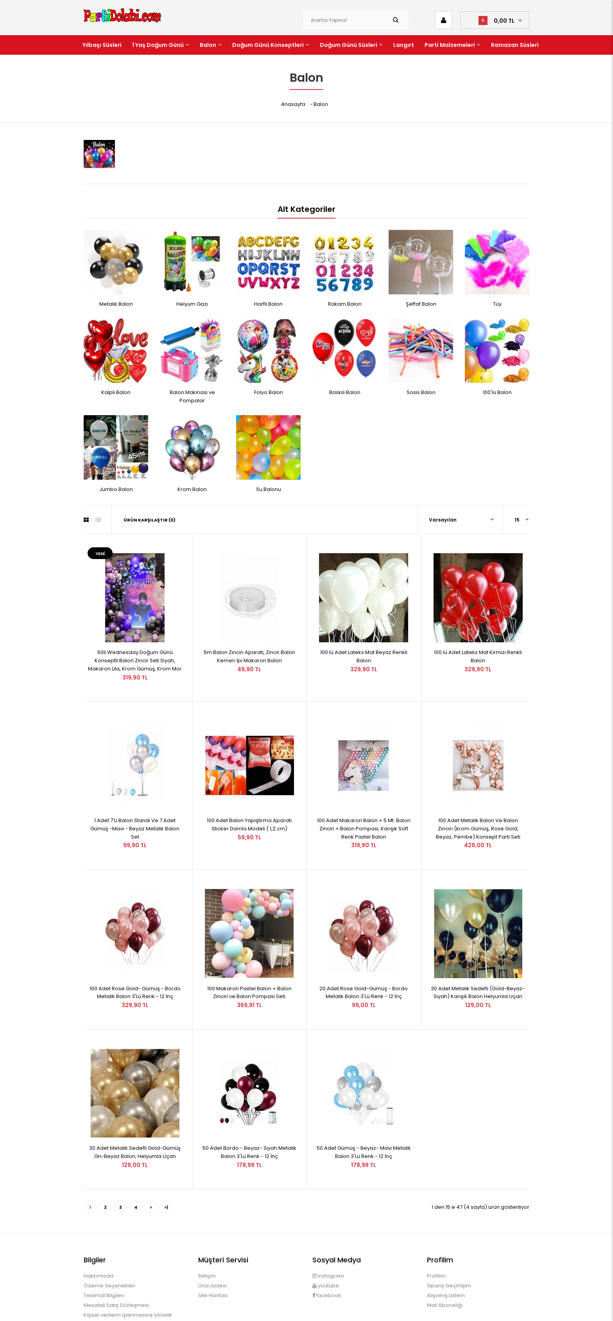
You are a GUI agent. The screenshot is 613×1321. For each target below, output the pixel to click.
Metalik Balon (116, 304)
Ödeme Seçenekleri (109, 1242)
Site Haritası (213, 1251)
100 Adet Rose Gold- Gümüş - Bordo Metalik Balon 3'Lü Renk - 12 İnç (135, 960)
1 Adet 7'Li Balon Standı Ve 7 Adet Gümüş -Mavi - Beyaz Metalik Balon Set (134, 807)
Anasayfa (293, 104)
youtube (325, 1242)
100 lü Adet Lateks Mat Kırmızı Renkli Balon (478, 645)
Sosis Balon (421, 392)
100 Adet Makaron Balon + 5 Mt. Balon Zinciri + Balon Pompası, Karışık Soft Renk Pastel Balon (363, 807)
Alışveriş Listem (446, 1251)
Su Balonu (268, 489)
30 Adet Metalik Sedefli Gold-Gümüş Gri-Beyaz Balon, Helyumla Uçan (135, 1108)
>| (166, 1163)
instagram (328, 1232)
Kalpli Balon (116, 392)
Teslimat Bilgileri (104, 1251)
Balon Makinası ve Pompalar (192, 396)
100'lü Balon (497, 392)
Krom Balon (192, 489)
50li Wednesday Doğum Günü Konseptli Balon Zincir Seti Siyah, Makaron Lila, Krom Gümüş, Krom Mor (135, 649)
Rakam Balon (345, 304)
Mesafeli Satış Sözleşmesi (116, 1261)
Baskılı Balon (344, 392)
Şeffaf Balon (421, 304)
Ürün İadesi (212, 1242)
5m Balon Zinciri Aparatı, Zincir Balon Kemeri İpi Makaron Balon (249, 645)
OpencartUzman (318, 1308)
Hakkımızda (98, 1232)
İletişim (207, 1232)
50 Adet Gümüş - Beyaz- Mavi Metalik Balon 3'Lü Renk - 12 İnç (364, 1108)
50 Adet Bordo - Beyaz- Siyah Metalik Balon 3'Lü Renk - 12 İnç (249, 1108)
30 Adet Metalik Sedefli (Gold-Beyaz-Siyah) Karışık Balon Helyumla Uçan (478, 960)
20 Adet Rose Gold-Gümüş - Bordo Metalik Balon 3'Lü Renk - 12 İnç (363, 960)
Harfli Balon (268, 304)
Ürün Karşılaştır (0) (150, 520)
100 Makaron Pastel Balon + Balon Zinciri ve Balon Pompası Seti (249, 960)
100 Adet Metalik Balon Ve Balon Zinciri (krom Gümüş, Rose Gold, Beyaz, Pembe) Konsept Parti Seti (478, 807)
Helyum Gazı (192, 304)
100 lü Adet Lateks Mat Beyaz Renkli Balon (363, 645)
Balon (321, 104)
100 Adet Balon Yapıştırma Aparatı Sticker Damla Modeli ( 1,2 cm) (249, 802)
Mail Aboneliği (444, 1261)
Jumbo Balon (116, 489)
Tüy (497, 304)
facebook (326, 1251)
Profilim (436, 1232)
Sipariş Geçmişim (449, 1242)
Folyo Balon (268, 392)
